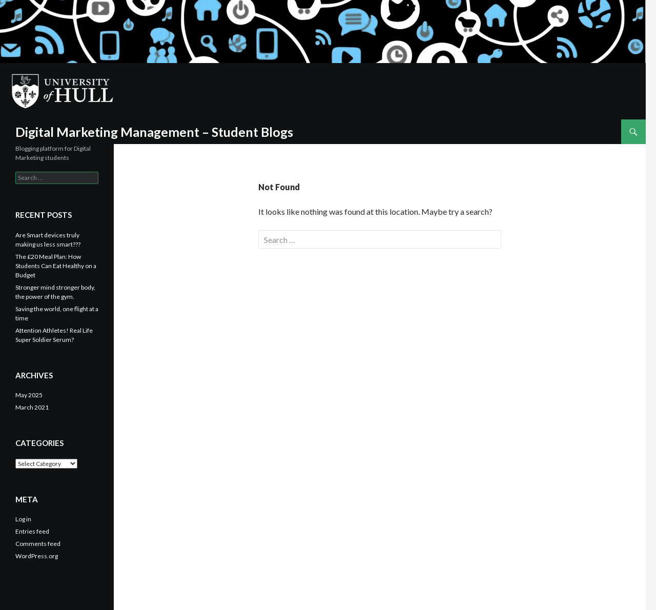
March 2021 (32, 407)
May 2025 (29, 395)
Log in (23, 519)
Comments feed (37, 543)
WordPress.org (36, 556)
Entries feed (32, 531)
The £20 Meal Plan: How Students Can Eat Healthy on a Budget (55, 266)
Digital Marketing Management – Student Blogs (154, 131)
